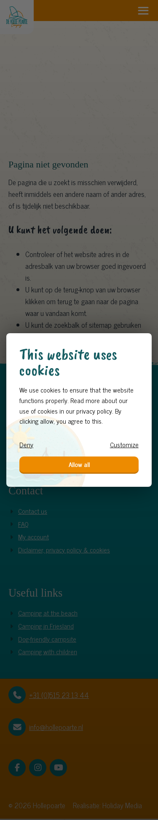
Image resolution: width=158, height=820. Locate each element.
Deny (26, 445)
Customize (124, 445)
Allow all (79, 464)
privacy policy (94, 411)
